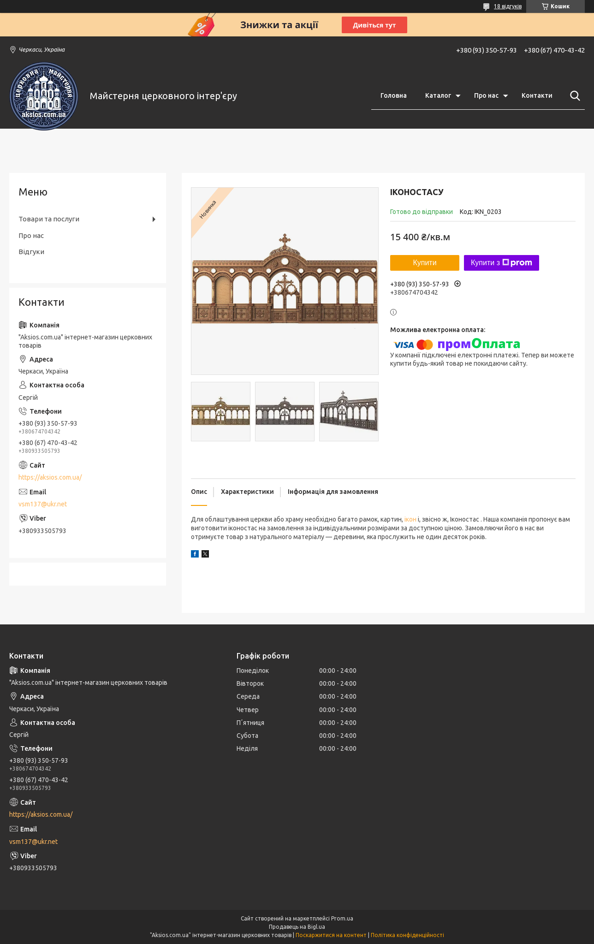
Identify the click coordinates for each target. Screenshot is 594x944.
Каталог (438, 95)
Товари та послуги (48, 219)
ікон (410, 519)
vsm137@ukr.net (42, 504)
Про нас (486, 95)
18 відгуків (508, 6)
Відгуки (31, 251)
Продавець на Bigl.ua (297, 927)
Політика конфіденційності (407, 935)
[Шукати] (573, 96)
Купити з (501, 263)
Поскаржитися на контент (331, 935)
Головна (393, 95)
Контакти (537, 95)
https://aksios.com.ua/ (50, 477)
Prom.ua (342, 918)
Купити (424, 263)
